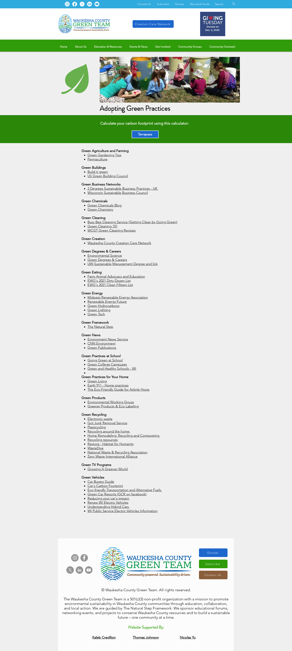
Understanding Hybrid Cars (108, 507)
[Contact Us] (213, 575)
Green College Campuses (107, 364)
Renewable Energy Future (107, 302)
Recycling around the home (108, 431)
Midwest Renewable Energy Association (118, 297)
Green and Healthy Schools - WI (112, 369)
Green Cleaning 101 (103, 226)
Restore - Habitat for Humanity (111, 444)
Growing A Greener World (108, 469)
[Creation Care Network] (153, 24)
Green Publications (102, 348)
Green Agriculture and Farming (105, 151)
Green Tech (96, 314)
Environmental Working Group (111, 402)
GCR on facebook (132, 494)
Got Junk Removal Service (107, 423)
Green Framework (95, 322)
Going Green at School (105, 360)
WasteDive (95, 448)
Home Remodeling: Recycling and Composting (123, 435)
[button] (80, 47)
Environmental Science (105, 255)
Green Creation (93, 239)
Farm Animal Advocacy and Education (116, 276)
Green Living (97, 381)
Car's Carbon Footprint (105, 486)
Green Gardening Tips (104, 155)
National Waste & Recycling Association (117, 452)
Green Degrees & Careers (107, 260)
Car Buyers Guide (101, 482)
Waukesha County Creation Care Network (119, 243)
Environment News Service (108, 339)
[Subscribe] (213, 564)
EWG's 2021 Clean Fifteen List (110, 285)
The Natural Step (100, 327)
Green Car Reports (102, 494)
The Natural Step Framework (147, 608)
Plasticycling (97, 427)
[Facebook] (74, 4)
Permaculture (97, 159)
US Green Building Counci (107, 176)
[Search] (219, 4)
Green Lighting (99, 310)
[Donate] (213, 552)
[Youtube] (97, 4)
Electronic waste (100, 419)
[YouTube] (88, 570)
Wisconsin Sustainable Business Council (118, 193)
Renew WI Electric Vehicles (108, 502)
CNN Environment (101, 343)
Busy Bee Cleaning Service (108, 222)
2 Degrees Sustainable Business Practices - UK (123, 188)
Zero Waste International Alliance (113, 456)
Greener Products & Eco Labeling (113, 406)
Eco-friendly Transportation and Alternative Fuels (124, 490)
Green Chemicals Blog (105, 205)
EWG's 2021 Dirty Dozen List (109, 281)
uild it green (99, 172)
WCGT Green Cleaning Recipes (112, 230)
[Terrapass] (145, 134)
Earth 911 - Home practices (108, 385)
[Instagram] (67, 4)
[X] (82, 4)
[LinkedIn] (89, 4)
